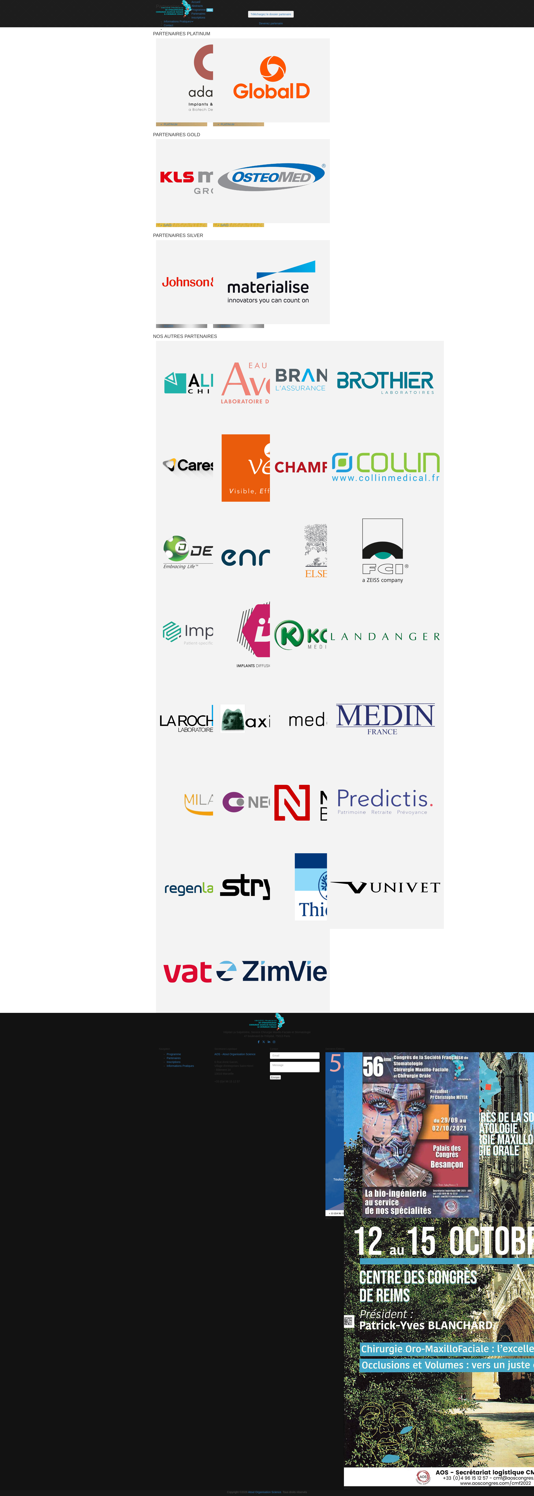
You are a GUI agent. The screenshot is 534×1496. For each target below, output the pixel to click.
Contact (168, 37)
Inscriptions (198, 17)
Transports (178, 25)
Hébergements (180, 29)
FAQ (174, 33)
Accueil (195, 2)
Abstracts (197, 5)
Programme (202, 9)
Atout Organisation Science (264, 1492)
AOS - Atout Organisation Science (235, 1054)
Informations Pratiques (178, 21)
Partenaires (198, 13)
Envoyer (275, 1077)
